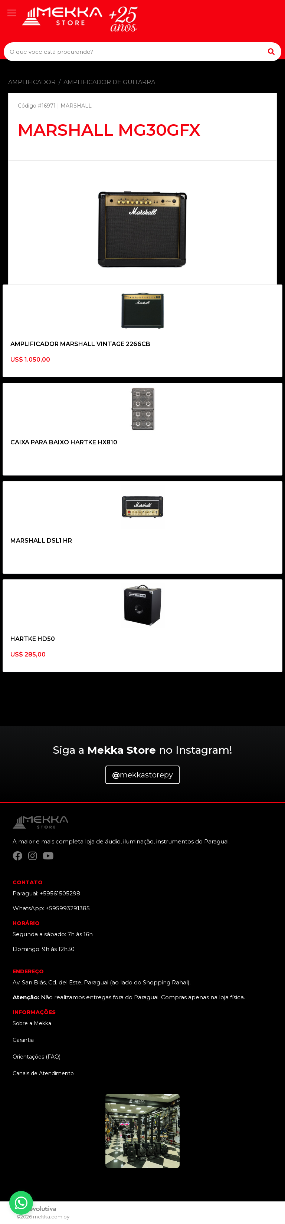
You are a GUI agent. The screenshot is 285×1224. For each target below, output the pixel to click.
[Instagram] (32, 856)
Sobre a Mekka (32, 1023)
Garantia (23, 1040)
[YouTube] (48, 856)
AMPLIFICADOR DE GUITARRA (109, 82)
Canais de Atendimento (43, 1073)
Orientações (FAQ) (36, 1056)
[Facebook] (17, 856)
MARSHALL (76, 105)
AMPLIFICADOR (32, 82)
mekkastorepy (142, 774)
